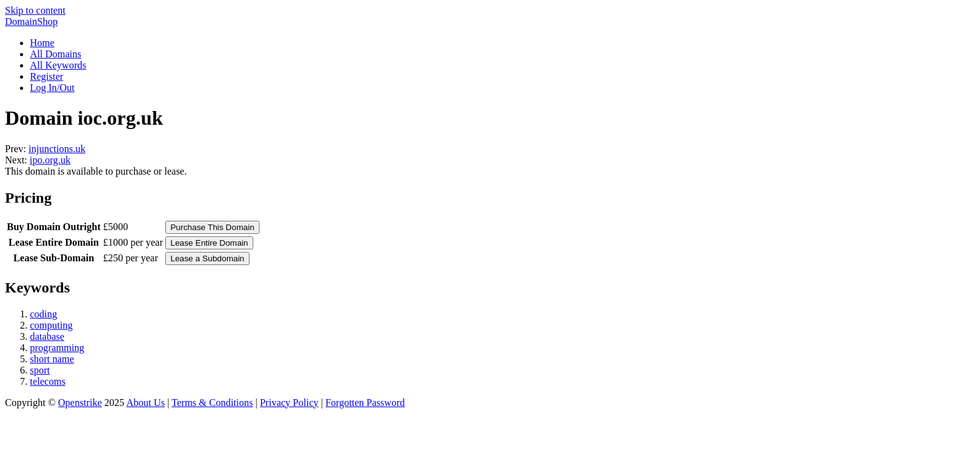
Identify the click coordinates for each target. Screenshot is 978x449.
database (47, 336)
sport (40, 370)
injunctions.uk (57, 148)
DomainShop (31, 21)
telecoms (47, 381)
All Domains (55, 54)
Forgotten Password (365, 402)
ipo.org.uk (50, 160)
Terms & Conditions (212, 402)
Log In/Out (52, 87)
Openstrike (80, 402)
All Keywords (58, 65)
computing (51, 325)
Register (46, 76)
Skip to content (35, 10)
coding (43, 314)
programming (57, 347)
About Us (145, 402)
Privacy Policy (289, 402)
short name (52, 359)
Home (42, 42)
